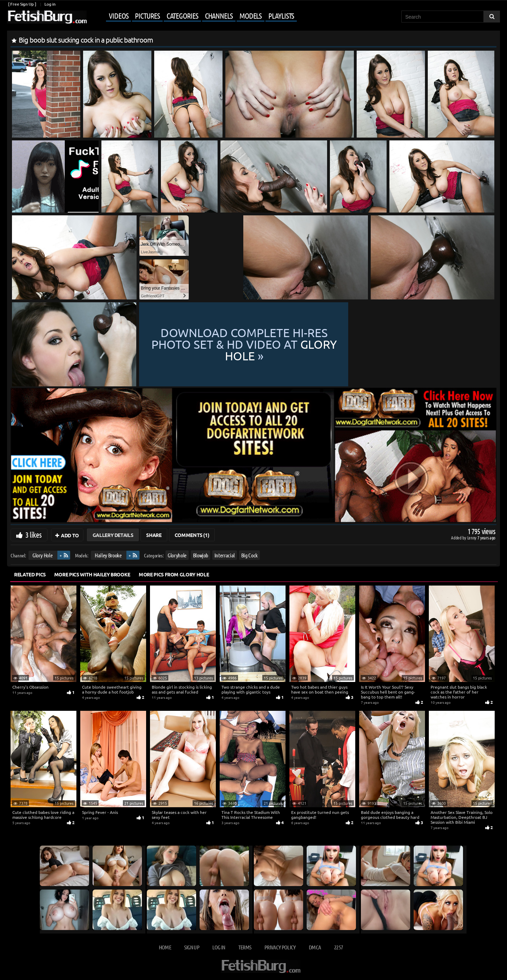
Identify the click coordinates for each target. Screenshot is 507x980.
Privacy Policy (280, 947)
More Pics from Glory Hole (174, 574)
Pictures (147, 15)
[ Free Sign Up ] (22, 4)
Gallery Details (113, 535)
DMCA (315, 947)
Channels (219, 15)
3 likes (33, 534)
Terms (244, 947)
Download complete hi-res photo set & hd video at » (317, 344)
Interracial (224, 555)
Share (153, 535)
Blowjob (200, 555)
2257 (338, 947)
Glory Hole (42, 555)
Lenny (472, 537)
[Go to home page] (47, 17)
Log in (49, 4)
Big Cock (249, 555)
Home (165, 947)
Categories (182, 15)
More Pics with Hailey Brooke (92, 574)
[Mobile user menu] (192, 16)
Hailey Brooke (108, 555)
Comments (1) (192, 535)
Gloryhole (177, 555)
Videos (118, 15)
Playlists (281, 15)
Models (250, 15)
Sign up (191, 947)
